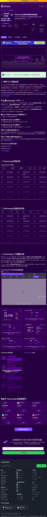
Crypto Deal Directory (11, 133)
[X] (2, 514)
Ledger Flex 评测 (19, 496)
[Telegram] (4, 514)
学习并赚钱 (3, 472)
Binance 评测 (34, 473)
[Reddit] (17, 514)
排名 (7, 10)
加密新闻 (9, 146)
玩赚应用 (2, 484)
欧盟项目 (33, 489)
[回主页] (2, 10)
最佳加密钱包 (3, 492)
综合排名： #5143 (4, 18)
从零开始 (3, 150)
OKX (42, 92)
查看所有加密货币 (23, 429)
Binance (38, 92)
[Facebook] (8, 514)
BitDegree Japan (35, 496)
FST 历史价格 (17, 37)
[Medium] (13, 514)
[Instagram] (15, 514)
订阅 (41, 465)
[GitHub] (19, 514)
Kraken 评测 (34, 472)
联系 (33, 499)
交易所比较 (3, 491)
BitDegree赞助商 (35, 494)
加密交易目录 (10, 140)
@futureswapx (6, 272)
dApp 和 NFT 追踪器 (4, 499)
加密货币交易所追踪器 (8, 94)
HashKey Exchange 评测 (36, 477)
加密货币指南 (3, 477)
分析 (8, 410)
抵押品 (31, 107)
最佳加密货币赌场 (4, 494)
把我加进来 (23, 452)
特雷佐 (8, 95)
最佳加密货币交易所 (4, 489)
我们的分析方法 (35, 487)
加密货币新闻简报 (4, 475)
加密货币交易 (3, 482)
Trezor (18, 139)
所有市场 (10, 37)
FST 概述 (4, 37)
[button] (42, 6)
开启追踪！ (29, 18)
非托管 (19, 103)
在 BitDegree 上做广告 (36, 492)
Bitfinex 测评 (34, 479)
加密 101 (2, 473)
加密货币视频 (3, 480)
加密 (4, 10)
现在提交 (35, 320)
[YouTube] (6, 514)
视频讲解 (9, 148)
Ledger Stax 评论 (19, 499)
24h (33, 24)
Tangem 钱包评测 (20, 497)
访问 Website (42, 324)
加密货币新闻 (3, 479)
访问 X (21, 310)
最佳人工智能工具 (4, 496)
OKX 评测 (34, 475)
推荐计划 (33, 491)
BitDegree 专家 (34, 485)
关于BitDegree (34, 484)
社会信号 (24, 37)
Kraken (34, 92)
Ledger (3, 95)
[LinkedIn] (11, 514)
